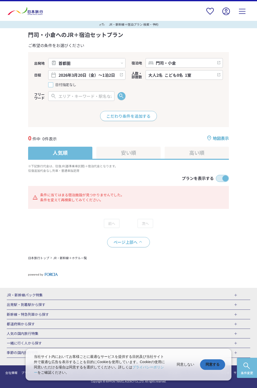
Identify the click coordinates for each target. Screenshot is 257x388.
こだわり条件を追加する (128, 116)
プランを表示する (198, 178)
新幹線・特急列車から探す (28, 314)
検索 (121, 96)
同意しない (185, 364)
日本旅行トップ (38, 258)
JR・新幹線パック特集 (25, 295)
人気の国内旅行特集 (22, 333)
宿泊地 (137, 63)
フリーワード (39, 96)
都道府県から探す (21, 324)
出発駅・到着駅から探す (26, 304)
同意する (213, 364)
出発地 (39, 63)
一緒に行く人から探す (24, 343)
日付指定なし (65, 84)
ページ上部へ (125, 242)
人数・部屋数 (137, 75)
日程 (37, 75)
